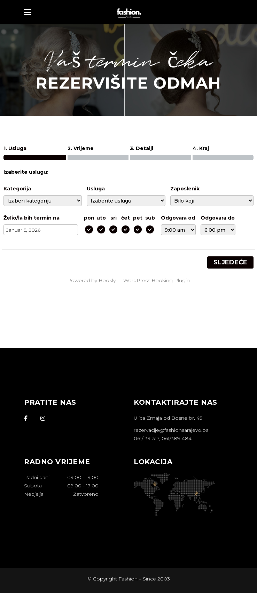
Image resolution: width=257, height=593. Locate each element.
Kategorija (17, 189)
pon (89, 218)
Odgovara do (218, 218)
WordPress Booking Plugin (156, 280)
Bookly (107, 280)
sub (150, 218)
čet (125, 218)
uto (101, 218)
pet (137, 218)
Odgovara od (178, 218)
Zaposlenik (185, 189)
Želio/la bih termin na (31, 218)
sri (113, 218)
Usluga (96, 189)
